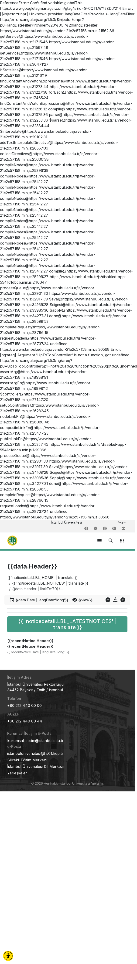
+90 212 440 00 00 (24, 705)
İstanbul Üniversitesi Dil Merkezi (35, 766)
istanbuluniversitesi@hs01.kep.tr (35, 753)
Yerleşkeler (17, 773)
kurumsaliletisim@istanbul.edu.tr (35, 740)
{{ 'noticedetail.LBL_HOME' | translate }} (42, 577)
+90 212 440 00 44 (24, 721)
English (122, 522)
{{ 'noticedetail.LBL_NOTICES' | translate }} (50, 583)
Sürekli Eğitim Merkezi (27, 760)
